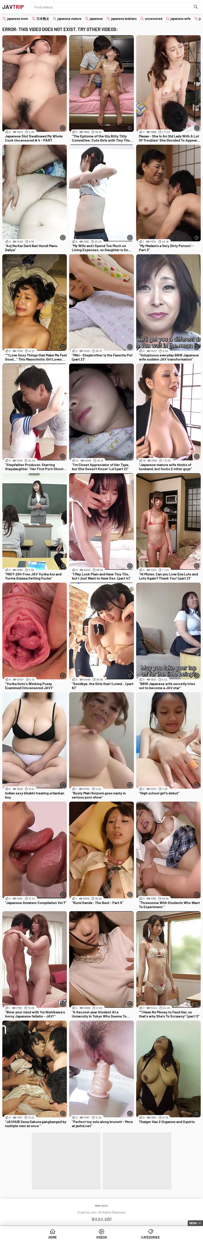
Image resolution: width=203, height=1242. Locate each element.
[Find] (195, 7)
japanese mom (17, 19)
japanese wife (181, 19)
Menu (193, 1223)
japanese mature (69, 19)
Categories (150, 1237)
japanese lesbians (124, 19)
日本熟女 (42, 19)
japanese (96, 19)
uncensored (153, 19)
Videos (101, 1237)
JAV (13, 6)
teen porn (101, 1205)
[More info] (63, 128)
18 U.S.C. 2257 (102, 1219)
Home (53, 1237)
